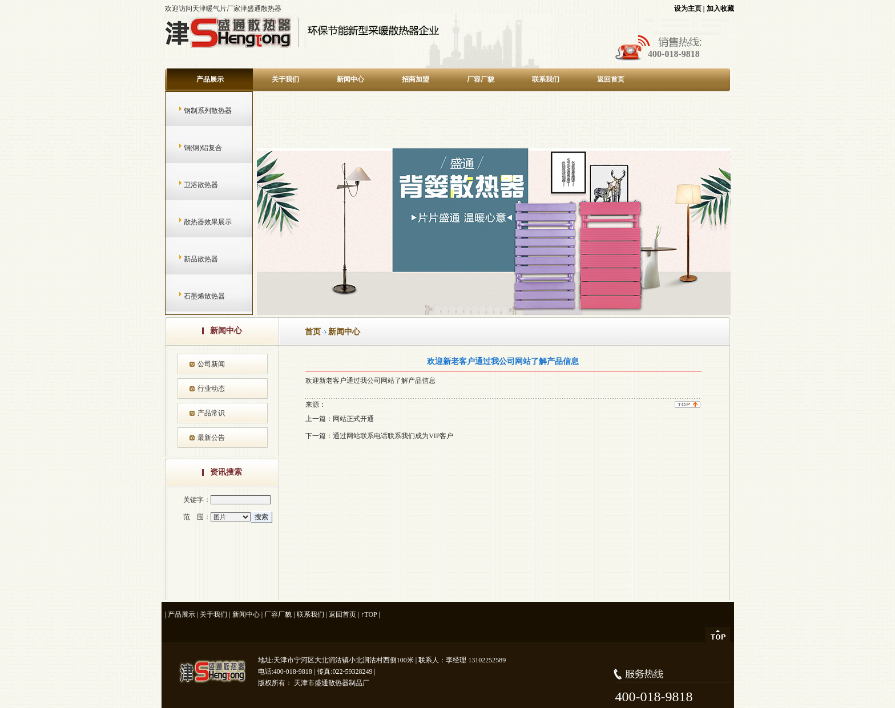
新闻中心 (350, 79)
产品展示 (210, 79)
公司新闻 (211, 364)
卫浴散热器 (190, 185)
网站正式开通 (353, 419)
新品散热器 (190, 259)
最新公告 (211, 438)
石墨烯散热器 (193, 296)
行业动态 (211, 389)
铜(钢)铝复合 (192, 148)
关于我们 (285, 79)
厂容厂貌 (480, 79)
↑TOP (369, 614)
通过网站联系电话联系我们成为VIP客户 (393, 436)
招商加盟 (415, 79)
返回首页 (610, 79)
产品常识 (211, 413)
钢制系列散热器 (197, 111)
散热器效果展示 (197, 222)
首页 (313, 331)
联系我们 (545, 79)
